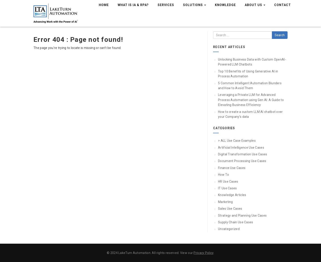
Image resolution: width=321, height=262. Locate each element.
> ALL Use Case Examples (237, 140)
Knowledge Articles (232, 195)
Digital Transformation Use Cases (242, 154)
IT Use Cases (227, 188)
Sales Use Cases (230, 208)
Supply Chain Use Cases (235, 222)
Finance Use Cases (231, 168)
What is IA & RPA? (133, 5)
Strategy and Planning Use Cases (242, 215)
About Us (255, 5)
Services (166, 5)
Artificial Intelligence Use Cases (241, 147)
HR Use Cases (228, 181)
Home (104, 5)
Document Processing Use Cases (242, 161)
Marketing (225, 202)
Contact (282, 5)
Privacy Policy (203, 253)
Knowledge (225, 5)
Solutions (194, 5)
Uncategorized (229, 229)
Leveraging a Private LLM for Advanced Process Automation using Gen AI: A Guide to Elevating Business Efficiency (251, 100)
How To (223, 174)
